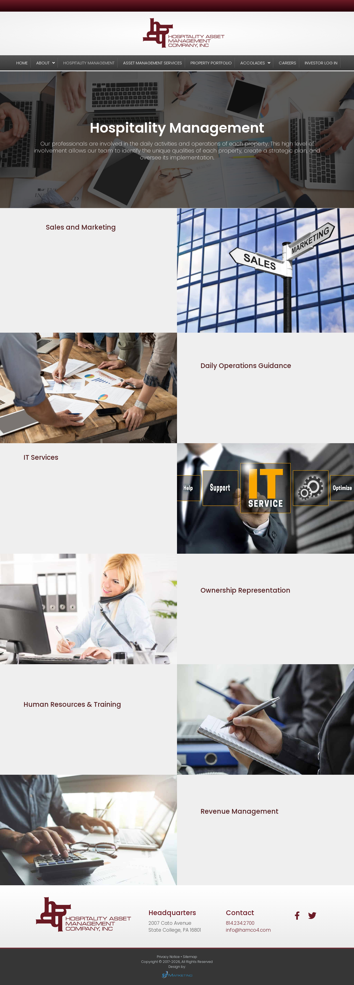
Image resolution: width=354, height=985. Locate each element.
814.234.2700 (240, 923)
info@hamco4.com (248, 930)
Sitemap (190, 956)
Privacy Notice (169, 956)
